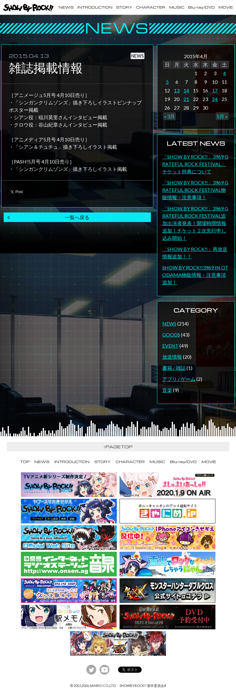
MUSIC (176, 7)
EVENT (170, 346)
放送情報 (172, 357)
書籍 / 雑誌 (174, 368)
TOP (25, 461)
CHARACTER (150, 7)
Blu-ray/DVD (201, 7)
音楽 (167, 390)
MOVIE (225, 7)
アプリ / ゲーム (178, 379)
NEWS (66, 7)
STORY (124, 7)
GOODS (171, 334)
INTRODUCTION (94, 7)
